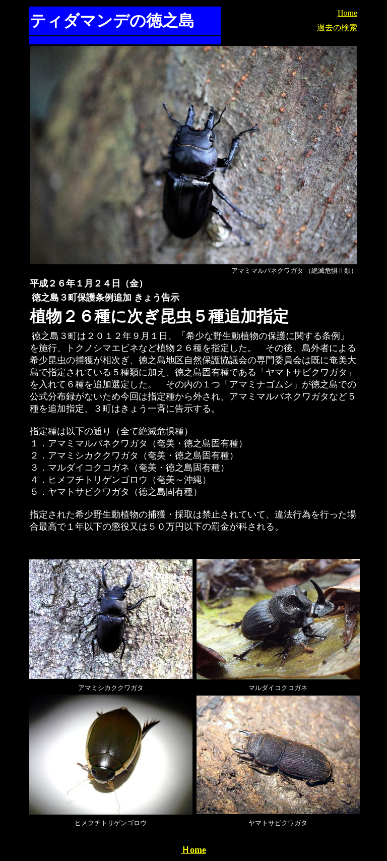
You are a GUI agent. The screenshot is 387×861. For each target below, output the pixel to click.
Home (347, 13)
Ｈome (193, 850)
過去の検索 (337, 27)
